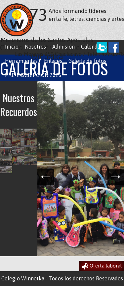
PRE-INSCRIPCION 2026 (33, 75)
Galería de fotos (87, 61)
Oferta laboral (102, 266)
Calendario (94, 47)
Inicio (12, 47)
